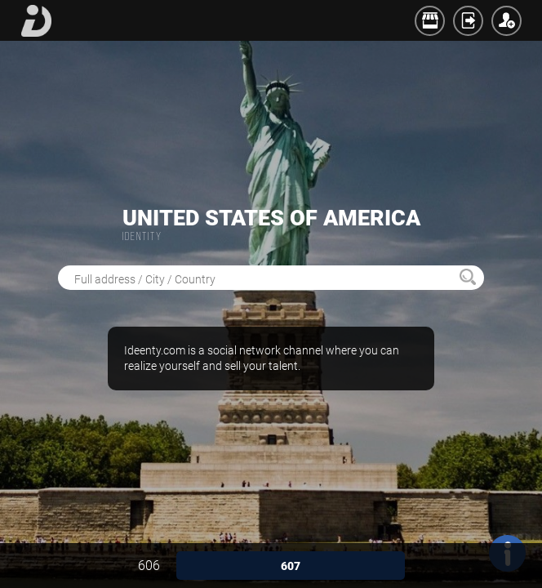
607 (290, 565)
